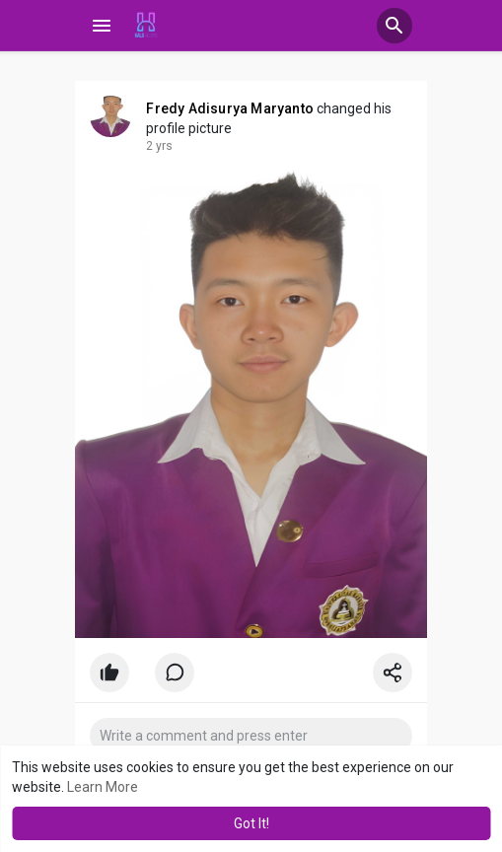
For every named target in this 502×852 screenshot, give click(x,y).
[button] (394, 25)
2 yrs (159, 146)
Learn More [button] (102, 787)
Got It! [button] (251, 823)
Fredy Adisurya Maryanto (230, 108)
